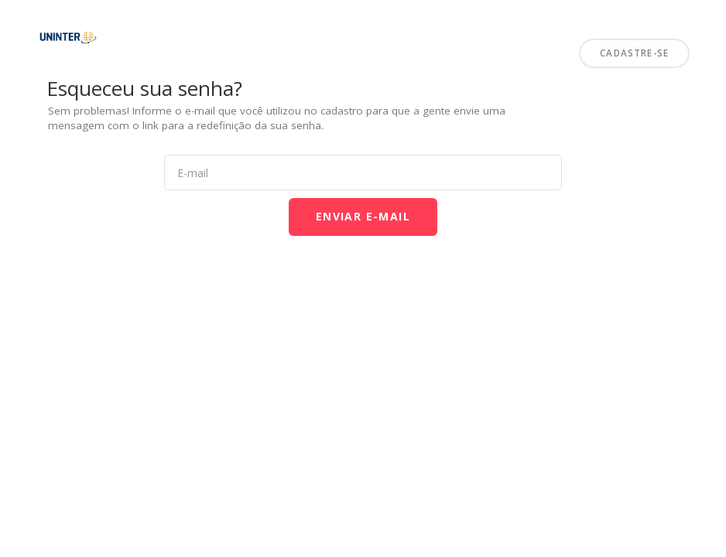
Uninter (17, 18)
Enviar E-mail (363, 216)
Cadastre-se (634, 52)
